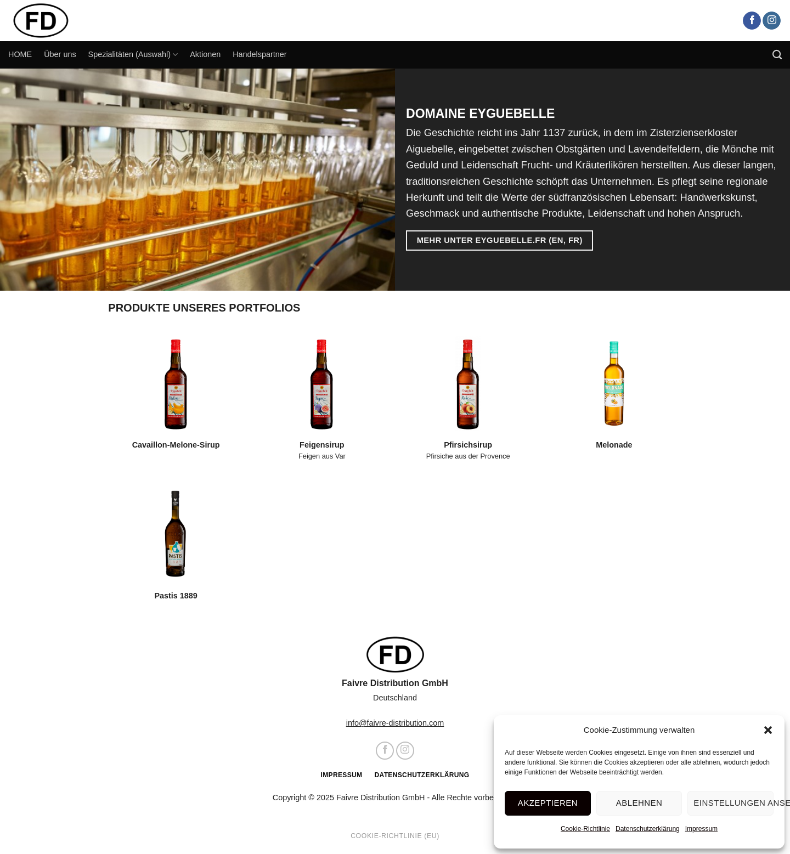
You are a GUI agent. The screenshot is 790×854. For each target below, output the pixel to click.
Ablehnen (639, 802)
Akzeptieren (548, 802)
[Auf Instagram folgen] (772, 21)
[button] (768, 730)
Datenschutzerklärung (648, 829)
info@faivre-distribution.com (395, 723)
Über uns (60, 54)
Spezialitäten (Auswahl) (133, 54)
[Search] (777, 55)
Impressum (701, 829)
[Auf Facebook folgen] (752, 21)
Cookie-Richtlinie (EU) (395, 836)
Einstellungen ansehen (733, 802)
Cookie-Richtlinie (585, 829)
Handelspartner (259, 54)
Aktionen (205, 54)
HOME (20, 54)
